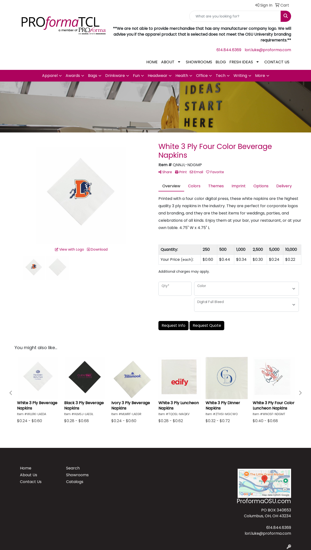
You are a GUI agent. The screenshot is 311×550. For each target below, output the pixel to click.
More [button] (260, 75)
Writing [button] (240, 75)
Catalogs (74, 481)
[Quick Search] (235, 16)
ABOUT (167, 62)
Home (25, 468)
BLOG (221, 62)
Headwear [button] (157, 75)
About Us (28, 475)
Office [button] (202, 75)
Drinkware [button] (115, 75)
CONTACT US (276, 62)
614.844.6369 (228, 50)
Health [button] (181, 75)
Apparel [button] (50, 75)
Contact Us (31, 481)
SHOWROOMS (199, 62)
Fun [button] (136, 75)
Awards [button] (73, 75)
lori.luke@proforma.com (268, 50)
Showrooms (77, 475)
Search (73, 468)
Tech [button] (220, 75)
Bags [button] (92, 75)
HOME (152, 62)
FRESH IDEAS (241, 62)
